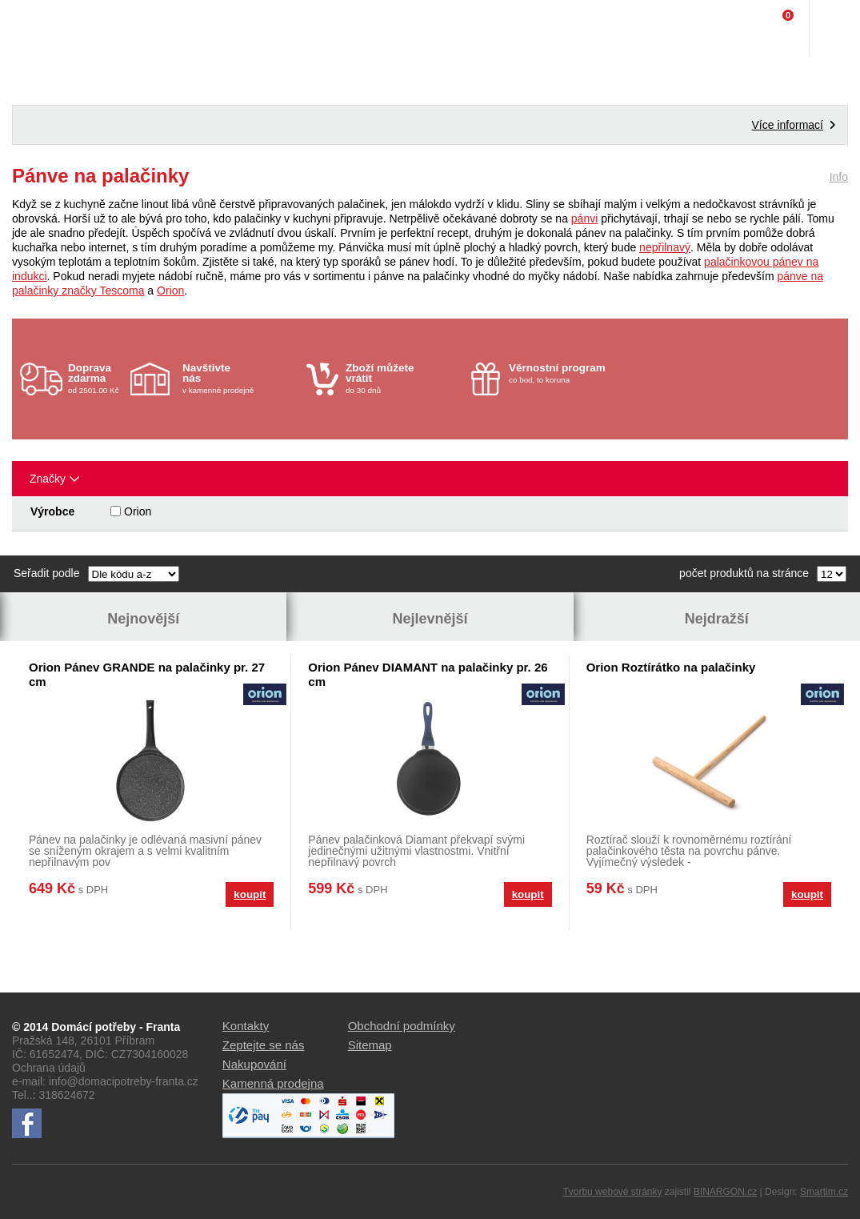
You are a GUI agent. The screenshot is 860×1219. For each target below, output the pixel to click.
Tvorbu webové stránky (612, 1191)
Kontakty (245, 1026)
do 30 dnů (404, 378)
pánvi (584, 218)
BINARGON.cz (725, 1191)
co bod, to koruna (567, 373)
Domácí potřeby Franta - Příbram (45, 28)
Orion (170, 290)
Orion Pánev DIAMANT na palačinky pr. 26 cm (427, 674)
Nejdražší (717, 619)
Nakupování (254, 1064)
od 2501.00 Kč (97, 378)
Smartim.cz (824, 1191)
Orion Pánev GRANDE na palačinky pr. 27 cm (147, 674)
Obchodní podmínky (401, 1026)
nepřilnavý (664, 247)
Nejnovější (143, 619)
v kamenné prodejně (240, 378)
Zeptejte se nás (263, 1045)
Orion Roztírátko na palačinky (671, 667)
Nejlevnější (429, 619)
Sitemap (370, 1045)
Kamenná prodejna (273, 1083)
